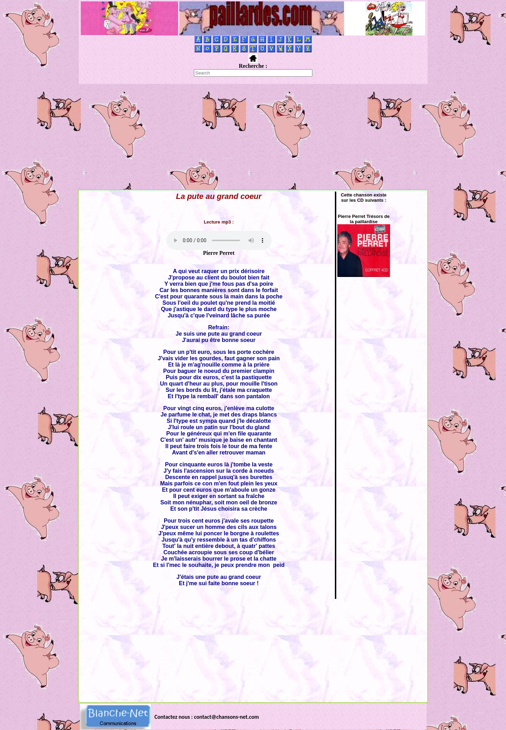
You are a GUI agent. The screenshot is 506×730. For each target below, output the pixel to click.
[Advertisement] (253, 137)
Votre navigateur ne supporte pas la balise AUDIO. (219, 240)
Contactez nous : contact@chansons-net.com (207, 716)
